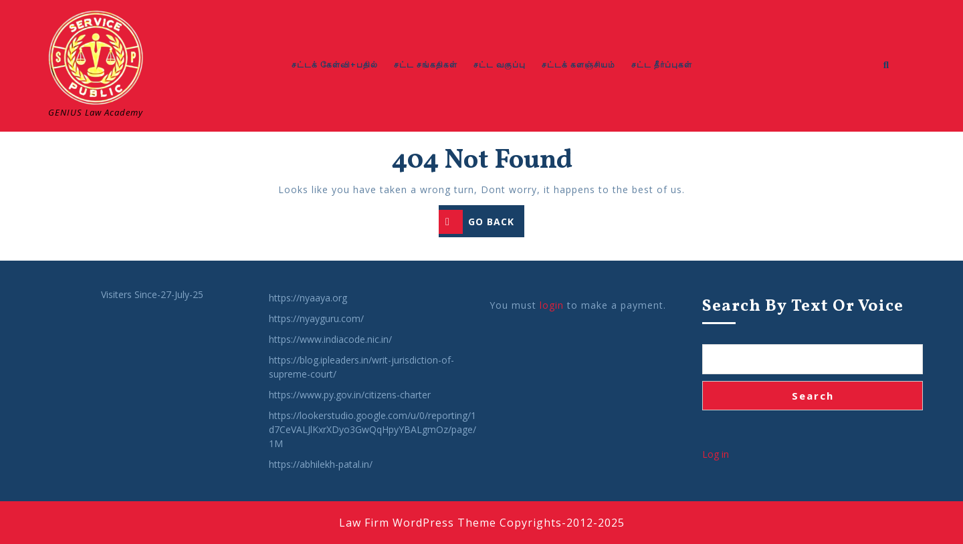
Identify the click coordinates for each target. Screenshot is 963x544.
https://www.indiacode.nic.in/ (330, 339)
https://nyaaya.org (308, 297)
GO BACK (481, 223)
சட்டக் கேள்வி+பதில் (335, 64)
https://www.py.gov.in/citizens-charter (350, 394)
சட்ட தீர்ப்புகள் (661, 64)
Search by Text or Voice (802, 306)
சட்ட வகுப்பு (499, 64)
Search (813, 395)
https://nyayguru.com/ (316, 318)
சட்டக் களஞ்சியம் (578, 64)
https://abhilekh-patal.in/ (320, 464)
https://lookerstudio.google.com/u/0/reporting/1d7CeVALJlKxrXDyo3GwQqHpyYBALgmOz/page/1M (372, 429)
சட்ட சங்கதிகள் (425, 64)
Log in (715, 454)
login (552, 305)
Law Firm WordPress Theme (417, 522)
